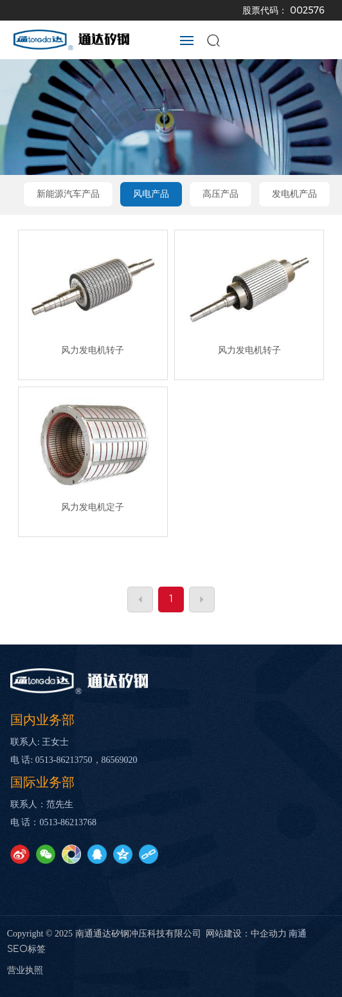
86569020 (120, 760)
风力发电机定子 (92, 507)
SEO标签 (26, 949)
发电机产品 (294, 194)
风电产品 (151, 194)
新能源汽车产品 (68, 194)
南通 (298, 933)
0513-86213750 (64, 760)
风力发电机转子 (92, 350)
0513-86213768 (67, 822)
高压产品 (221, 194)
